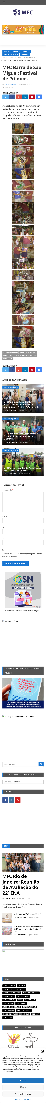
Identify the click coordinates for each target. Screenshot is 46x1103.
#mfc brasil (8, 359)
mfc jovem (8, 1003)
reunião (25, 1014)
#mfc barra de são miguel (26, 356)
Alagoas (7, 51)
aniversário (9, 986)
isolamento (9, 1000)
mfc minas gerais (11, 1007)
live (20, 1000)
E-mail (5, 527)
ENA (6, 846)
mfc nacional (29, 1007)
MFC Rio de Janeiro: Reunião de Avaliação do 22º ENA (20, 884)
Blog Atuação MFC (11, 54)
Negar (23, 1087)
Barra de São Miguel (21, 51)
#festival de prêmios (28, 352)
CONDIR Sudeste (31, 993)
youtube (7, 1018)
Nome (5, 516)
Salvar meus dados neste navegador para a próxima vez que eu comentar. (23, 555)
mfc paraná (8, 1010)
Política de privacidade (23, 1100)
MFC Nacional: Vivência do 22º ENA (27, 914)
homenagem (23, 996)
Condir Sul (8, 996)
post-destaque (11, 1014)
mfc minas (21, 1003)
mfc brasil (30, 1000)
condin (21, 986)
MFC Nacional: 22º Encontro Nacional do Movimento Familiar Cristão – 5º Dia (28, 929)
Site (3, 538)
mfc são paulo (24, 1010)
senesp (35, 1014)
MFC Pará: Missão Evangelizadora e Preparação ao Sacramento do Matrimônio (21, 436)
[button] (42, 1051)
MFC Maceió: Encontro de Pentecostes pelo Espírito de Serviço (22, 469)
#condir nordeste (10, 352)
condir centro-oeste (14, 989)
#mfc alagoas (8, 356)
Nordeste (25, 54)
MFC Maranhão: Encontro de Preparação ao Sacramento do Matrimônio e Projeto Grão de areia (21, 404)
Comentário (7, 490)
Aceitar (23, 1080)
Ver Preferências (23, 1094)
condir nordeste (11, 993)
